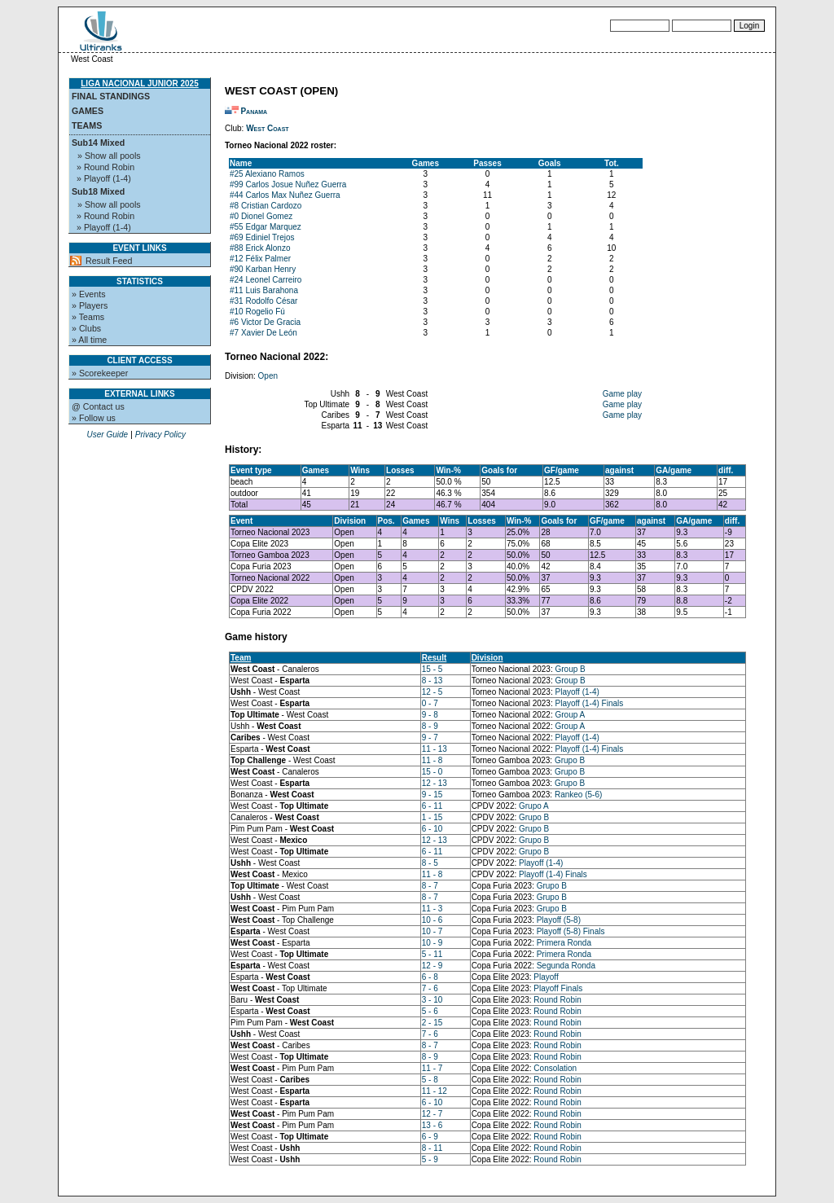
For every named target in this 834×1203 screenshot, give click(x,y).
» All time (89, 340)
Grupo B (570, 760)
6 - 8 (430, 976)
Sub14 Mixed (98, 142)
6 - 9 (430, 1136)
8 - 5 (430, 862)
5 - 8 (430, 1079)
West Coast (267, 128)
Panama (253, 111)
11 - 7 (432, 1068)
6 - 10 (432, 828)
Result (434, 657)
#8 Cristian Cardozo (265, 205)
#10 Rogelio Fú (257, 311)
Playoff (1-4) (577, 691)
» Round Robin (105, 167)
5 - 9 (430, 1159)
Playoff (545, 976)
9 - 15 (432, 794)
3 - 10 (432, 999)
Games (87, 111)
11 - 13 (434, 748)
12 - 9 (432, 965)
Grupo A (534, 805)
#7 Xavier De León (263, 332)
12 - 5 (432, 691)
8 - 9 (430, 726)
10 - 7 (432, 931)
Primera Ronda (564, 942)
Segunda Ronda (566, 965)
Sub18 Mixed (98, 191)
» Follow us (94, 418)
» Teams (88, 317)
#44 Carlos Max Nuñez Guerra (285, 195)
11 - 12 (434, 1091)
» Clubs (86, 328)
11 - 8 (432, 760)
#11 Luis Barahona (264, 290)
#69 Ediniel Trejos (262, 237)
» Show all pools (109, 155)
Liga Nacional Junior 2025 (139, 83)
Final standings (111, 96)
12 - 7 (432, 1113)
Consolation (555, 1068)
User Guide (107, 434)
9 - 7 (430, 737)
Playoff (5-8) (559, 919)
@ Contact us (98, 406)
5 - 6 (430, 1011)
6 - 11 (432, 805)
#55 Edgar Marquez (265, 226)
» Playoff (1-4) (104, 178)
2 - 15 (432, 1022)
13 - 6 (432, 1125)
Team (240, 657)
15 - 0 (432, 771)
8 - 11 (432, 1148)
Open (268, 375)
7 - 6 (430, 988)
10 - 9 (432, 942)
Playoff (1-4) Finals (589, 703)
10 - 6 (432, 919)
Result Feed (109, 261)
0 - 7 (430, 703)
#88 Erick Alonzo (260, 248)
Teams (87, 125)
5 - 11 (432, 954)
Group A (570, 714)
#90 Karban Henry (263, 269)
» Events (88, 294)
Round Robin (557, 999)
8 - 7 (430, 885)
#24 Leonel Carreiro (265, 279)
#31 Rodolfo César (263, 300)
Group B (570, 669)
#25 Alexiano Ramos (267, 173)
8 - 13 (432, 680)
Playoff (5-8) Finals (571, 931)
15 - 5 (432, 669)
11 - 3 (432, 908)
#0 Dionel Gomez (261, 216)
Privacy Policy (160, 434)
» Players (90, 305)
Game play (622, 393)
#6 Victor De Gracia (265, 322)
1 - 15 (432, 817)
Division (487, 657)
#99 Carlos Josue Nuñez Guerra (288, 184)
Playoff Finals (557, 988)
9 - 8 (430, 714)
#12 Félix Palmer (260, 258)
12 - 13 (434, 783)
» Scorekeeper (100, 373)
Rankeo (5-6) (578, 794)
